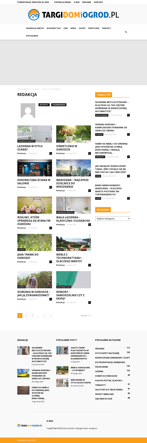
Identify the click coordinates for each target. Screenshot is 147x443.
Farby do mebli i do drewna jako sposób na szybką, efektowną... (40, 393)
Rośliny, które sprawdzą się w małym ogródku (33, 221)
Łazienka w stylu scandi (30, 147)
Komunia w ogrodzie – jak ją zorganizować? (33, 293)
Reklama (86, 2)
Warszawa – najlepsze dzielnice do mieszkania (72, 183)
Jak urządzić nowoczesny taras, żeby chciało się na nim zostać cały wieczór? (110, 169)
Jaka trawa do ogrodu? (28, 256)
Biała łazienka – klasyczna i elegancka (73, 219)
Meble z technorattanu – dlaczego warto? (69, 258)
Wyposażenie (32, 36)
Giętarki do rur (103, 398)
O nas (77, 2)
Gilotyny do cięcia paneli (109, 389)
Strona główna (62, 2)
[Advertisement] (73, 62)
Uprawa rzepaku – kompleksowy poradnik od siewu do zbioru (111, 127)
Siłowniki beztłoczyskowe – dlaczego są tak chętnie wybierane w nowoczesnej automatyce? (112, 107)
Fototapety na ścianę (107, 353)
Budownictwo (54, 28)
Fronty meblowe (104, 394)
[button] (126, 32)
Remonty (106, 28)
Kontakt (98, 2)
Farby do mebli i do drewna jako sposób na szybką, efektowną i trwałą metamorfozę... (111, 148)
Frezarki (99, 348)
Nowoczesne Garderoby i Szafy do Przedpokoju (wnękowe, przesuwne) (112, 362)
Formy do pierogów (106, 376)
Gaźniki (99, 371)
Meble (73, 28)
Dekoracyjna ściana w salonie (33, 181)
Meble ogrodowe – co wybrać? (80, 369)
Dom (66, 28)
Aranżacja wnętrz (35, 28)
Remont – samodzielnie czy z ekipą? (70, 295)
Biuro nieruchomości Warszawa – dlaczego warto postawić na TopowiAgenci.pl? (108, 190)
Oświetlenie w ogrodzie (66, 147)
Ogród (82, 28)
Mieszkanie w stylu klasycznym (81, 381)
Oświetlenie (93, 28)
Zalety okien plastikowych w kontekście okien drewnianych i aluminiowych (80, 353)
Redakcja (21, 153)
